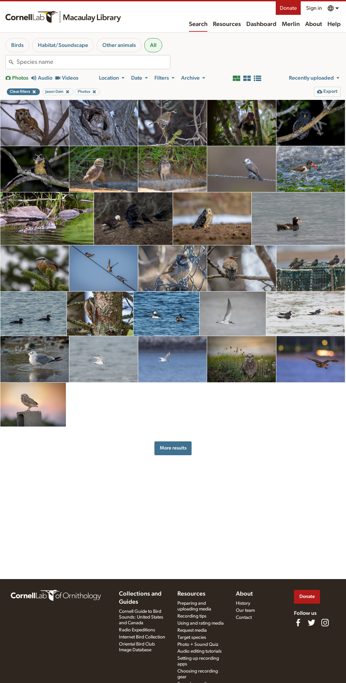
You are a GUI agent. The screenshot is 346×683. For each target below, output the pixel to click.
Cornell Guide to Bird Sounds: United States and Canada (141, 617)
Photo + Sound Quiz (197, 644)
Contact (244, 617)
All (153, 45)
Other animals (119, 45)
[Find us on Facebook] (298, 623)
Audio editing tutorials (199, 651)
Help (334, 24)
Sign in (314, 8)
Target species (191, 637)
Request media (192, 630)
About (313, 24)
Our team (245, 610)
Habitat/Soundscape (63, 45)
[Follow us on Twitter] (311, 623)
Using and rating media (200, 623)
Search (198, 24)
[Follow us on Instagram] (325, 623)
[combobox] (93, 62)
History (243, 603)
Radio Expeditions (137, 630)
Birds (17, 45)
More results (173, 447)
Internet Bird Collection (142, 637)
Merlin (291, 24)
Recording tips (191, 616)
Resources (227, 24)
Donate (288, 8)
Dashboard (261, 24)
